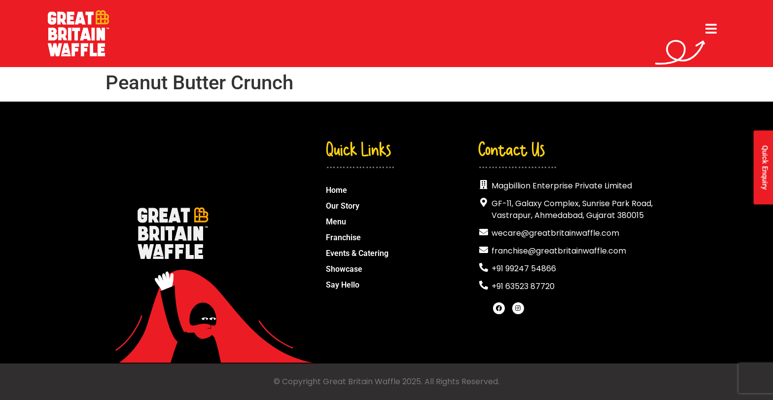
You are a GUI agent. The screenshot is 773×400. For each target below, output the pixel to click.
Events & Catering (357, 253)
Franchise (343, 237)
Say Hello (342, 285)
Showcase (344, 269)
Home (336, 190)
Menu (336, 221)
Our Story (342, 206)
